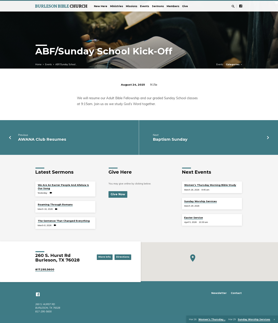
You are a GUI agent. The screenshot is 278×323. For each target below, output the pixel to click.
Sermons (158, 6)
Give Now (118, 194)
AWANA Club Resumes (42, 139)
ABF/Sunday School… (66, 64)
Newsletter (219, 293)
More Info (102, 257)
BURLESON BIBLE (61, 6)
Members (173, 6)
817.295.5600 (44, 269)
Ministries (116, 6)
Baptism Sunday (170, 139)
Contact (236, 293)
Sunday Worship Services (200, 201)
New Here (100, 6)
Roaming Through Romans (55, 204)
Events (144, 6)
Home (38, 64)
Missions (131, 6)
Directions (122, 257)
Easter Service (193, 217)
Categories (234, 64)
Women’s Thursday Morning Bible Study (210, 185)
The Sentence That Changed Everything (64, 220)
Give (185, 6)
